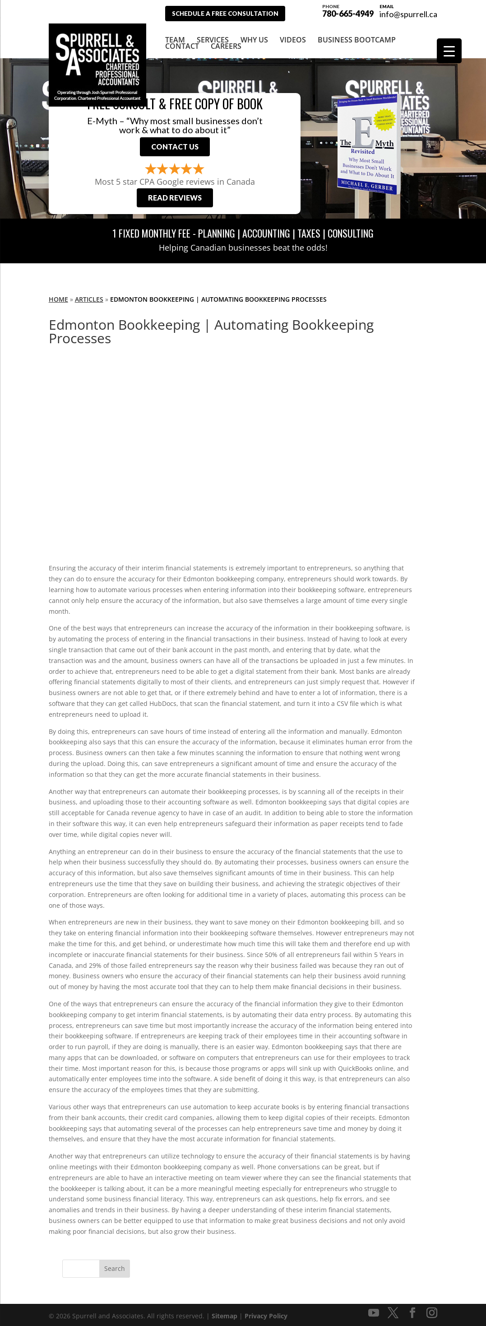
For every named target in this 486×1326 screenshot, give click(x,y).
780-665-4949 (348, 10)
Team (175, 35)
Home (58, 297)
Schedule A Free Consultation (230, 13)
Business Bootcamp (357, 35)
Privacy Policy (266, 1313)
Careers (226, 41)
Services (213, 35)
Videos (293, 35)
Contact (182, 41)
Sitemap (224, 1313)
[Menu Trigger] (449, 50)
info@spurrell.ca (408, 14)
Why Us (254, 35)
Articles (89, 297)
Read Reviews (175, 195)
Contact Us (175, 143)
